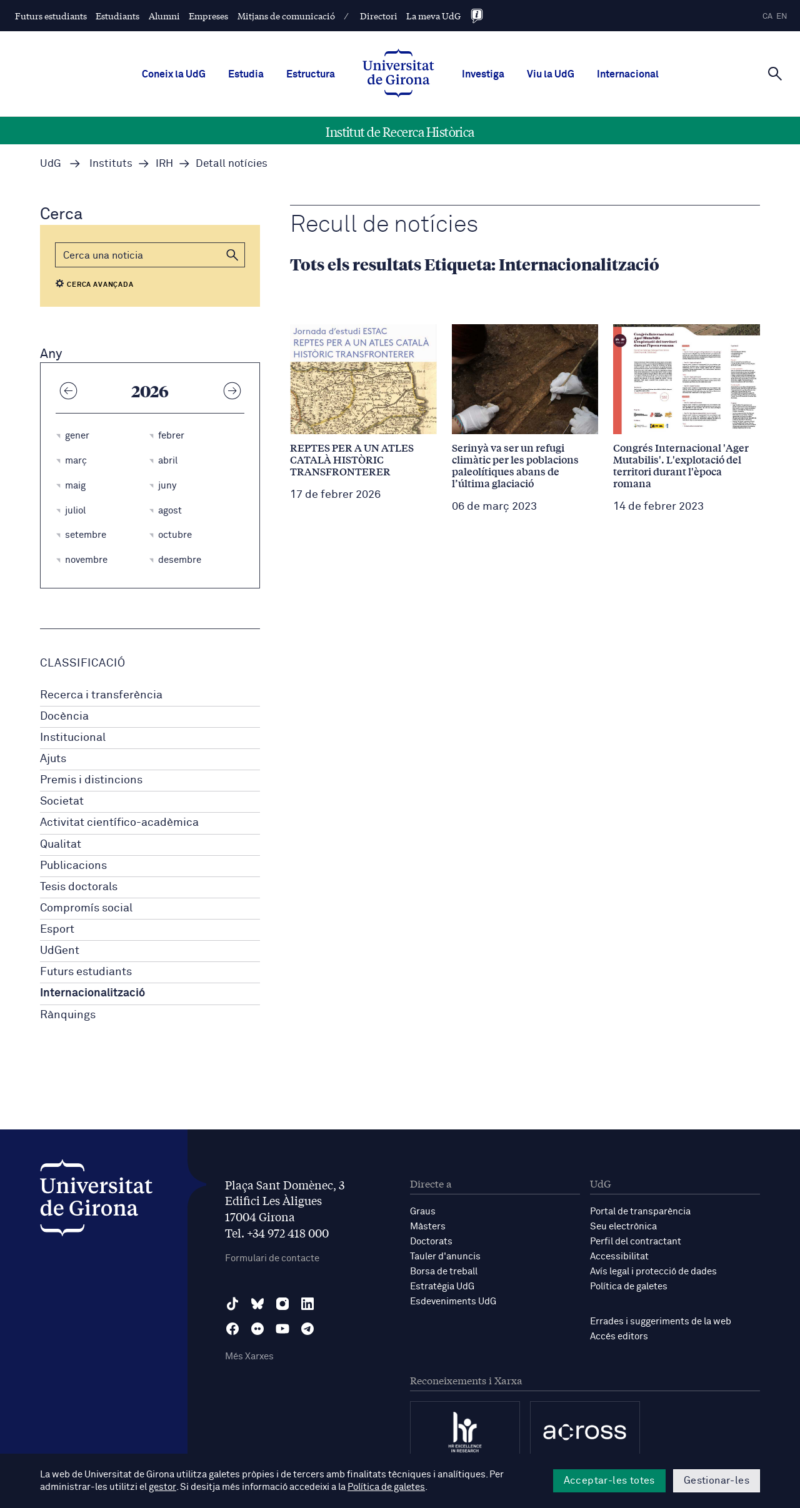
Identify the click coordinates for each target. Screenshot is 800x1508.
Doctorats (431, 1241)
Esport (57, 929)
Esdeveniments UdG (453, 1301)
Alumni (164, 15)
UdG (50, 164)
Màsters (428, 1226)
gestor (162, 1487)
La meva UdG (433, 15)
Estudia (246, 74)
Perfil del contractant (635, 1241)
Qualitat (60, 844)
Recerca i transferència (101, 695)
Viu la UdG (550, 74)
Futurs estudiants (51, 15)
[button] (232, 254)
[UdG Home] (398, 74)
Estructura (310, 74)
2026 (150, 390)
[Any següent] (231, 390)
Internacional (628, 74)
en (782, 16)
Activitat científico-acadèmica (119, 822)
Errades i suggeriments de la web (660, 1321)
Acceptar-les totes (609, 1481)
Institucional (73, 737)
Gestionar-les (716, 1481)
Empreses (208, 15)
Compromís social (86, 908)
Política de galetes (629, 1286)
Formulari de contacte (272, 1258)
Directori (379, 15)
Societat (62, 801)
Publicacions (73, 865)
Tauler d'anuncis (445, 1256)
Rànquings (68, 1015)
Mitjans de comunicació (286, 15)
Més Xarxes (249, 1356)
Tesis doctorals (79, 887)
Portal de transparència (640, 1211)
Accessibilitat (619, 1256)
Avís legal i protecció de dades (653, 1271)
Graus (423, 1211)
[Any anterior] (68, 390)
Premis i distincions (91, 780)
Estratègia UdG (442, 1286)
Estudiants (117, 15)
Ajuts (53, 759)
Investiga (483, 74)
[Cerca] (775, 73)
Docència (64, 716)
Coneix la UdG (174, 74)
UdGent (59, 950)
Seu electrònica (623, 1226)
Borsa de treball (444, 1271)
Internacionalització (92, 993)
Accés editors (619, 1336)
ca (767, 16)
